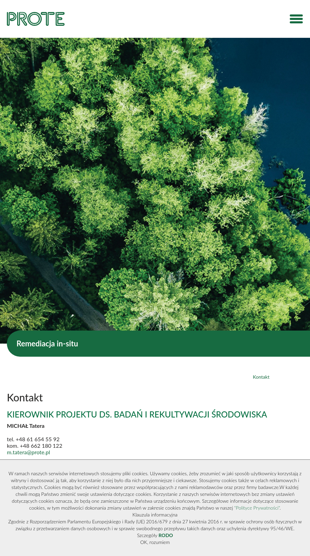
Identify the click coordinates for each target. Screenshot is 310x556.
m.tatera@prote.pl (28, 452)
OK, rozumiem (155, 542)
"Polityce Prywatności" (256, 508)
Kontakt (261, 377)
